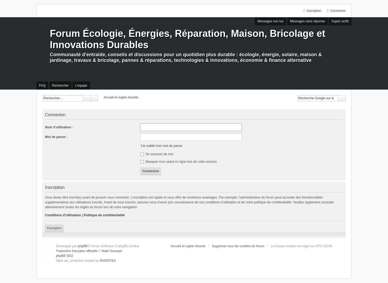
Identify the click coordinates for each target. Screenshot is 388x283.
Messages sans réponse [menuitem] (307, 21)
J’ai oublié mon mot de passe (161, 146)
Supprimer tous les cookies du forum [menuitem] (238, 246)
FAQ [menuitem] (42, 85)
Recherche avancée (94, 98)
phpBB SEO (64, 256)
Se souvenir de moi (156, 154)
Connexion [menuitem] (338, 11)
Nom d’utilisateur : (59, 127)
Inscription (54, 228)
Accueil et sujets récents (188, 246)
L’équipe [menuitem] (81, 85)
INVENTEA (108, 261)
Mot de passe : (56, 137)
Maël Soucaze (112, 251)
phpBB (83, 246)
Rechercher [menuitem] (60, 85)
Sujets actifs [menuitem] (340, 21)
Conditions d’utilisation (63, 215)
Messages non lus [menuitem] (270, 21)
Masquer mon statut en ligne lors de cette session (178, 162)
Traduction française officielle (77, 251)
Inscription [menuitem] (314, 11)
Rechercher (87, 98)
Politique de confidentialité (104, 215)
